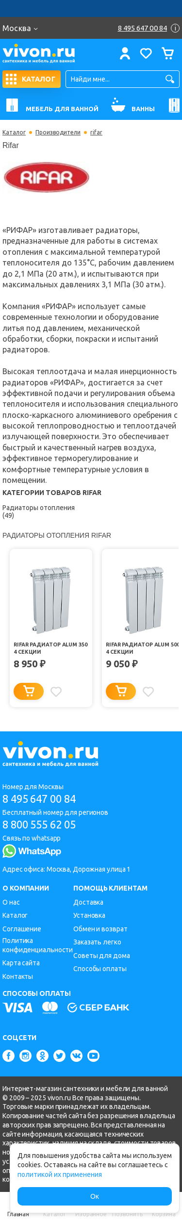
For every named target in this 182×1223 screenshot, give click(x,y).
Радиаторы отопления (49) (38, 511)
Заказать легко (97, 942)
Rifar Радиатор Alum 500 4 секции (143, 648)
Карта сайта (21, 963)
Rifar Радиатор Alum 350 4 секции (50, 648)
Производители (58, 132)
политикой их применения (59, 1174)
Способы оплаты (100, 969)
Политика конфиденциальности (37, 945)
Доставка (88, 902)
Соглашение (21, 929)
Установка (89, 915)
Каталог (14, 132)
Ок (94, 1196)
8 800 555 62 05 (39, 824)
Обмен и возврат (100, 929)
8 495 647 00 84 (39, 799)
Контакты (17, 976)
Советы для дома (101, 955)
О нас (11, 902)
